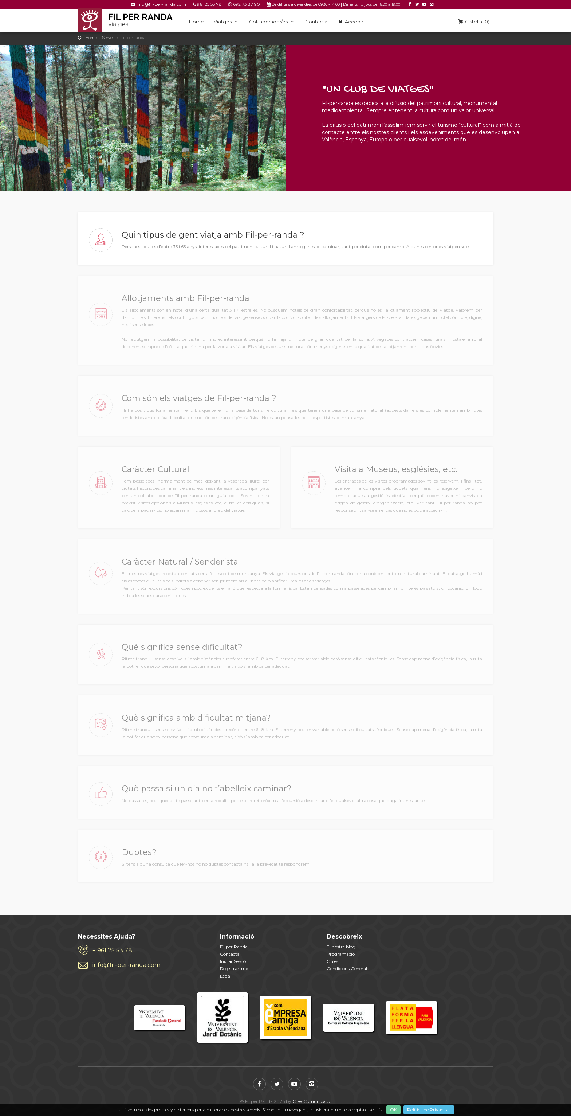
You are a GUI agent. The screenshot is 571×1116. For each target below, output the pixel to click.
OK (393, 1109)
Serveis (108, 37)
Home (196, 21)
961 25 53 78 (209, 4)
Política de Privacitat (428, 1109)
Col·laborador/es (272, 21)
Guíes (332, 961)
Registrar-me (234, 968)
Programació (341, 954)
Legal (225, 976)
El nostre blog (341, 946)
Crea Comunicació (311, 1101)
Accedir (350, 21)
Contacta (316, 21)
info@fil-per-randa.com (161, 4)
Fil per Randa (234, 946)
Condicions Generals (348, 968)
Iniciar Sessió (233, 961)
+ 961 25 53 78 (112, 950)
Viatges (226, 21)
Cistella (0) (473, 21)
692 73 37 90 (246, 4)
